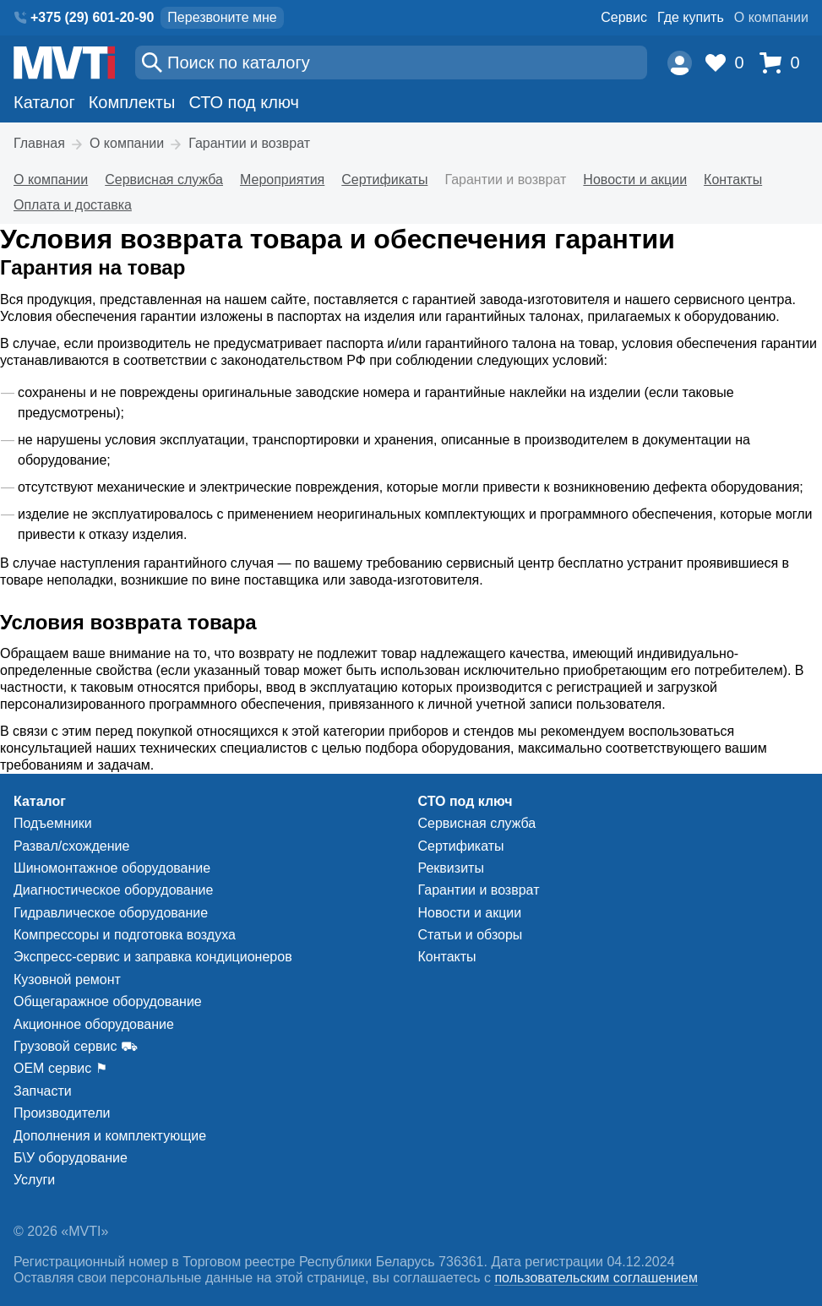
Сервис (624, 17)
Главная (39, 143)
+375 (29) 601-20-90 (92, 17)
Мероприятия (282, 179)
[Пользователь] (679, 63)
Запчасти (43, 1091)
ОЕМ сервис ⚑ (60, 1068)
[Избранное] (729, 63)
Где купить (690, 17)
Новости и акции (635, 179)
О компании (771, 17)
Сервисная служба (164, 179)
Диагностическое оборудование (113, 890)
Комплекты (132, 102)
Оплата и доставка (73, 205)
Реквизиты (451, 868)
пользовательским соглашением (596, 1278)
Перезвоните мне (221, 17)
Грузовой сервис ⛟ (76, 1046)
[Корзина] (783, 63)
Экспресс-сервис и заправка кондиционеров (153, 957)
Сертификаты (384, 179)
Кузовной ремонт (67, 979)
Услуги (34, 1180)
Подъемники (53, 823)
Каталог (44, 102)
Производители (62, 1113)
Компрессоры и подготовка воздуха (125, 935)
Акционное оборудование (94, 1024)
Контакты (733, 179)
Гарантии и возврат (249, 143)
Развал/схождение (71, 846)
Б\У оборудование (71, 1158)
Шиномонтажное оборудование (112, 868)
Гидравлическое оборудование (111, 913)
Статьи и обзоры (470, 935)
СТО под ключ (243, 102)
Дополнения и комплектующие (110, 1136)
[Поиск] (391, 62)
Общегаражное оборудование (108, 1001)
